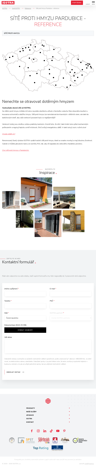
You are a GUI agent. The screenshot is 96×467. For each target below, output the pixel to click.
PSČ (52, 301)
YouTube (58, 431)
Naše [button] (31, 412)
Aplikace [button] (30, 415)
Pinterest (64, 431)
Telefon (8, 301)
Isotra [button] (29, 419)
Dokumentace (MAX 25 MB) (15, 325)
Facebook (32, 431)
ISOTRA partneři (57, 313)
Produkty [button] (30, 408)
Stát (6, 313)
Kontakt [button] (30, 422)
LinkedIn (45, 431)
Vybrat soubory (25, 330)
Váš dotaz (8, 337)
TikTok (51, 431)
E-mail (53, 289)
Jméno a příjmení (11, 289)
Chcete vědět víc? (8, 134)
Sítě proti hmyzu (12, 33)
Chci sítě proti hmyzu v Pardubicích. (15, 150)
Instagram (38, 431)
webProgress (89, 464)
